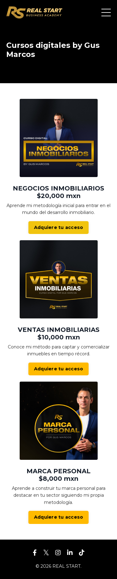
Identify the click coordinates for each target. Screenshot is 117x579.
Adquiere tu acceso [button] (58, 227)
